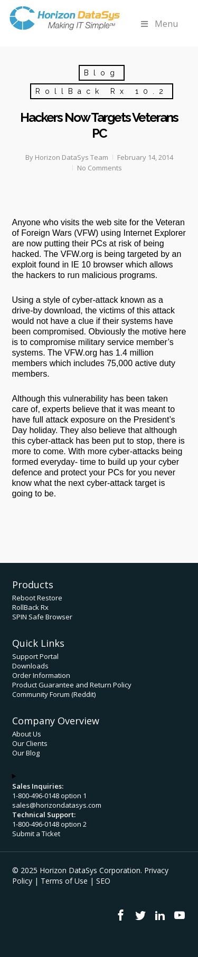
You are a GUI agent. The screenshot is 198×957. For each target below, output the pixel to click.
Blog (101, 73)
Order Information (41, 675)
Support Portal (35, 656)
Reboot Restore (37, 597)
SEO (103, 881)
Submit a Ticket (36, 833)
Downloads (30, 666)
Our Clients (30, 743)
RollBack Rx (30, 607)
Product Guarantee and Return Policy (71, 685)
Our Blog (26, 753)
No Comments (99, 168)
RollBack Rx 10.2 (101, 91)
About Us (26, 734)
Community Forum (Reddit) (54, 694)
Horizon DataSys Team (71, 157)
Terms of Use (64, 881)
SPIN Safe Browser (42, 616)
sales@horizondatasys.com (56, 805)
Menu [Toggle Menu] (158, 24)
